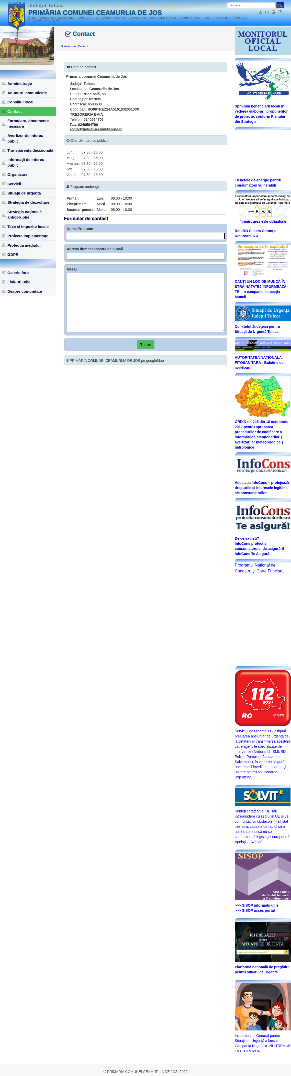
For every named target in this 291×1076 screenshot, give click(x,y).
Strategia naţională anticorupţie (24, 214)
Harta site (70, 46)
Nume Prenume (80, 229)
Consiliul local (20, 102)
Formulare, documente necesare (28, 123)
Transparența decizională (30, 150)
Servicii (14, 184)
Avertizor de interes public (25, 138)
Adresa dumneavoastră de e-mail (95, 249)
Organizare (17, 174)
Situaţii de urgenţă (24, 193)
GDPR (12, 254)
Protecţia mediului (24, 245)
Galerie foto (18, 272)
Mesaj (72, 269)
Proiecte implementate (27, 236)
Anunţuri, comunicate (27, 93)
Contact (14, 111)
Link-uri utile (18, 282)
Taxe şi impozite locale (28, 226)
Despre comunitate (24, 291)
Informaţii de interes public (25, 162)
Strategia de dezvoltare (28, 202)
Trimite (145, 345)
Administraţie (19, 83)
